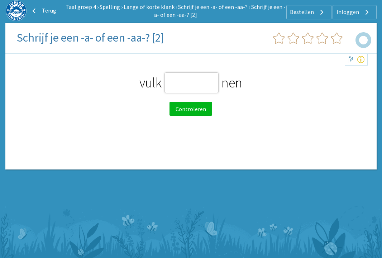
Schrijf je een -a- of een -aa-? (213, 6)
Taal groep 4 (81, 6)
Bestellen (307, 12)
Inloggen (353, 12)
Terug (43, 11)
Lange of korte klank (149, 6)
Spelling (110, 6)
